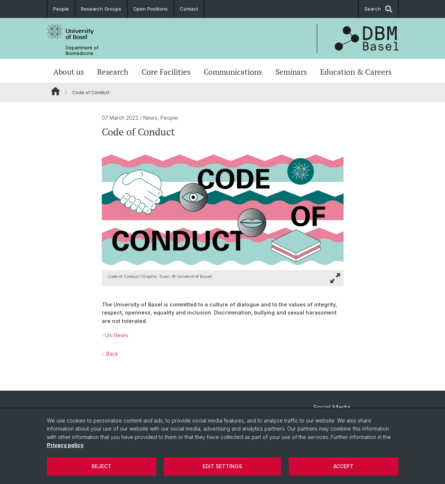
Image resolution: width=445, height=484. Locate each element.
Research (112, 72)
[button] (335, 278)
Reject (101, 466)
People (61, 9)
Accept (343, 466)
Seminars (291, 72)
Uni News (116, 335)
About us (68, 72)
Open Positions (150, 9)
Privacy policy (65, 445)
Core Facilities (166, 72)
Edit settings (222, 466)
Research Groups (101, 9)
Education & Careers (356, 72)
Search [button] (378, 8)
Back (111, 354)
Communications (233, 72)
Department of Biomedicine (82, 50)
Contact (189, 9)
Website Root (55, 91)
